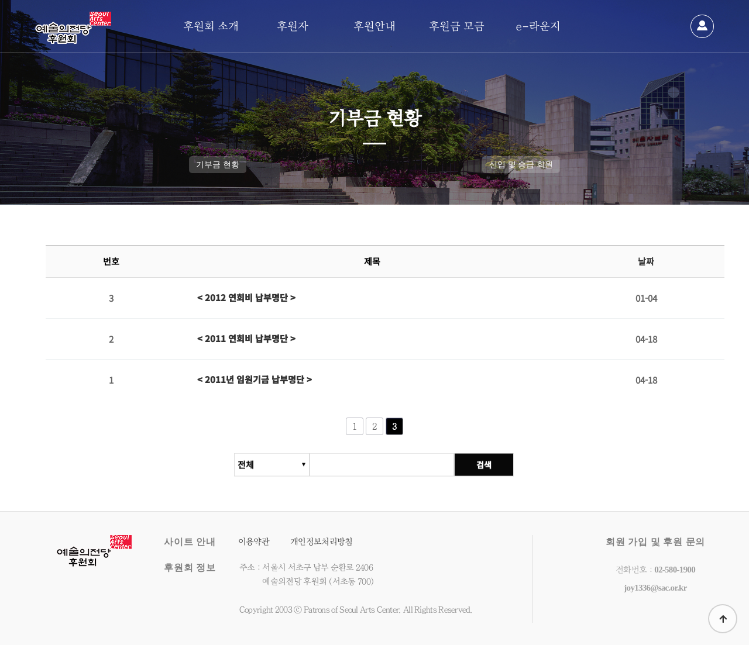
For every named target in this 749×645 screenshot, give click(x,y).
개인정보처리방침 (321, 541)
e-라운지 (538, 26)
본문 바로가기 (0, 0)
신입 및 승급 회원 (521, 164)
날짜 (646, 262)
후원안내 (374, 26)
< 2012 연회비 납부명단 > (246, 298)
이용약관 (253, 541)
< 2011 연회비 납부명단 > (246, 339)
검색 (485, 469)
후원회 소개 (211, 26)
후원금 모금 (457, 26)
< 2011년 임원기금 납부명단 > (254, 380)
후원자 (292, 26)
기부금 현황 (217, 164)
